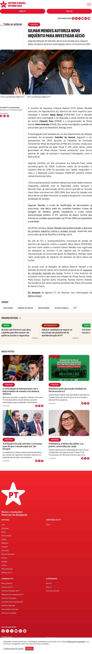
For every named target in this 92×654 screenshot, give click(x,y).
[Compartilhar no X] (39, 406)
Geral (48, 525)
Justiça (3, 565)
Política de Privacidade (76, 642)
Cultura (4, 558)
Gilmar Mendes (44, 308)
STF (74, 308)
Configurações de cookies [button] (13, 649)
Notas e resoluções (11, 512)
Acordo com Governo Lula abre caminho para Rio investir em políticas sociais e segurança (16, 332)
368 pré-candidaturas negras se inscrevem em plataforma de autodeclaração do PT (57, 332)
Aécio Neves (8, 308)
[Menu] (89, 4)
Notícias (5, 520)
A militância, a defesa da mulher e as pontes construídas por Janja (66, 444)
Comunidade (51, 579)
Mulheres (4, 543)
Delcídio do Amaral (25, 308)
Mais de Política (7, 351)
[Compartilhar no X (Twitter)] (4, 116)
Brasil (6, 325)
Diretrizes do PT (53, 520)
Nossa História (6, 583)
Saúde (3, 539)
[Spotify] (88, 18)
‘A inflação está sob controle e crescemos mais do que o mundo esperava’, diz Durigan (22, 446)
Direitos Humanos (7, 554)
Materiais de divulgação (14, 515)
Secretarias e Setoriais (9, 609)
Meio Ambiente (7, 569)
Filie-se (69, 11)
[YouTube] (82, 18)
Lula (3, 525)
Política (8, 385)
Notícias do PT (50, 325)
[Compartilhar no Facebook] (1, 116)
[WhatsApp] (85, 18)
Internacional (6, 536)
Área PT (22, 11)
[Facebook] (73, 18)
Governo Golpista (61, 308)
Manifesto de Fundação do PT (12, 595)
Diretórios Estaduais (8, 613)
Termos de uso (6, 637)
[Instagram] (76, 18)
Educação (5, 550)
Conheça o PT (7, 579)
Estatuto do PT (7, 587)
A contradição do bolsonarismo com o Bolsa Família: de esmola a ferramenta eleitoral (21, 391)
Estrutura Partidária (8, 598)
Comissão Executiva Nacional (12, 602)
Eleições (4, 547)
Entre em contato (52, 591)
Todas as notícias (11, 24)
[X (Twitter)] (79, 18)
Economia (5, 528)
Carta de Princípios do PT (10, 591)
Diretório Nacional (8, 606)
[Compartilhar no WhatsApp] (8, 116)
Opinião (4, 562)
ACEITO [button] (29, 648)
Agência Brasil (35, 296)
